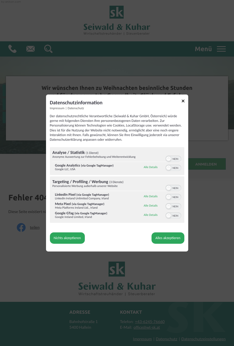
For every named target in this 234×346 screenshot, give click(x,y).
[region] (117, 185)
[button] (168, 158)
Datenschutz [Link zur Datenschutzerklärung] (76, 108)
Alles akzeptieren (167, 238)
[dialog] (117, 173)
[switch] (173, 158)
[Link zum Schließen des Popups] (185, 102)
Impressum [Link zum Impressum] (57, 108)
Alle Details (151, 167)
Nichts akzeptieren (67, 238)
